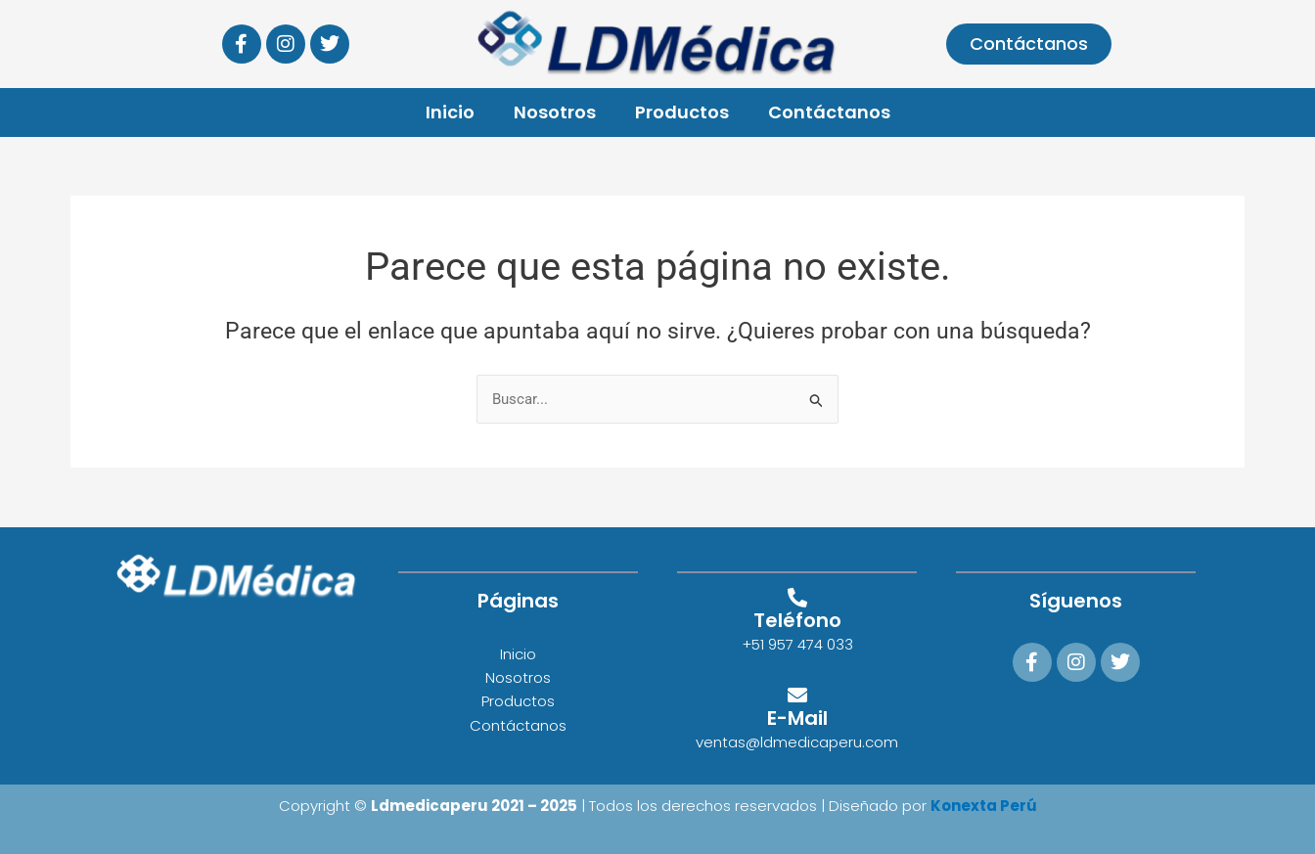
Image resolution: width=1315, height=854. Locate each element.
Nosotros (555, 112)
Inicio (450, 112)
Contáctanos (829, 112)
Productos (682, 112)
